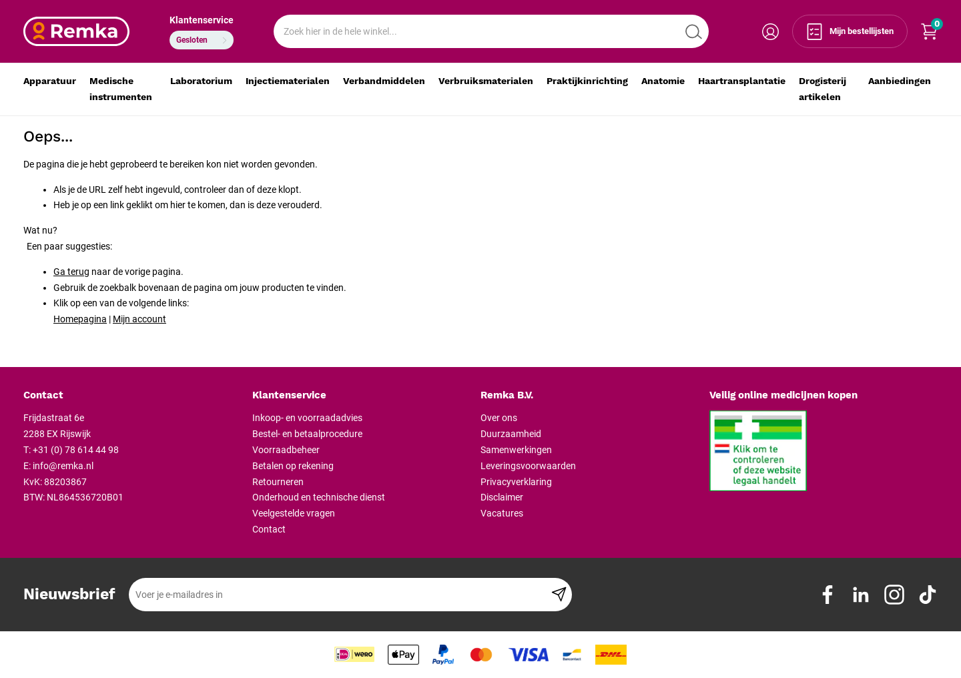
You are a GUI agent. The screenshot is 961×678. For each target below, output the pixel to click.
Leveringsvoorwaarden (528, 465)
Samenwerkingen (516, 449)
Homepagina (80, 319)
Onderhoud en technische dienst (318, 497)
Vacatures (501, 513)
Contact (269, 529)
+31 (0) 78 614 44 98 (76, 449)
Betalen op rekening (293, 465)
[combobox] (491, 31)
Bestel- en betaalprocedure (307, 433)
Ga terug (71, 271)
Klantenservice (202, 20)
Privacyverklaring (516, 481)
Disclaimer (501, 497)
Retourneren (278, 481)
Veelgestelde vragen (293, 513)
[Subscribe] (559, 594)
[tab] (132, 395)
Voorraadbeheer (286, 449)
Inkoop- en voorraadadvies (307, 417)
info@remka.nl (63, 465)
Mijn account (139, 319)
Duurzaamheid (510, 433)
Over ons (498, 417)
